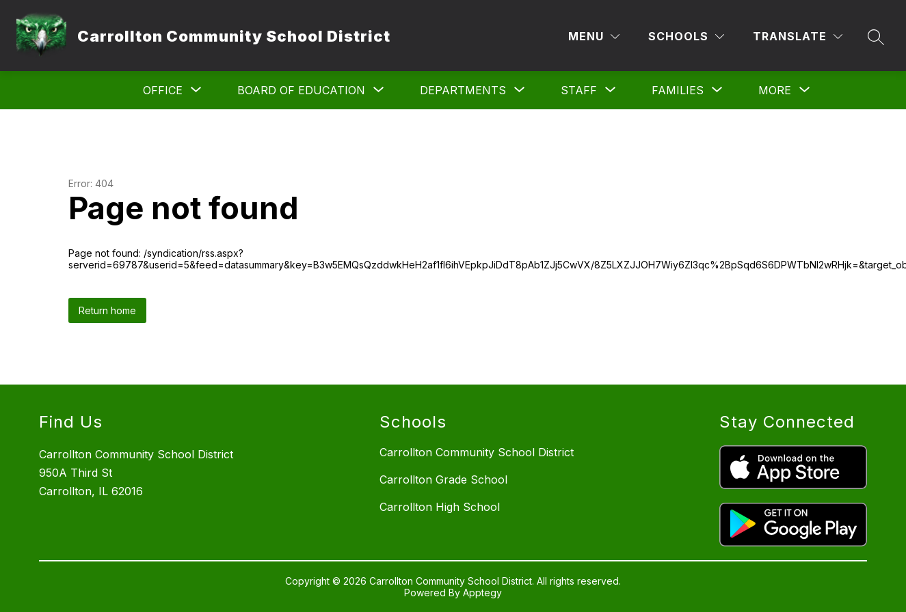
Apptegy (482, 592)
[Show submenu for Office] (163, 90)
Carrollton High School (439, 507)
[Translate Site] (797, 36)
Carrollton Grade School (443, 479)
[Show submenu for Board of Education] (301, 90)
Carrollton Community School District (476, 452)
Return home (107, 310)
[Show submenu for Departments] (463, 90)
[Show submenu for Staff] (579, 90)
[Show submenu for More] (774, 90)
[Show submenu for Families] (678, 90)
